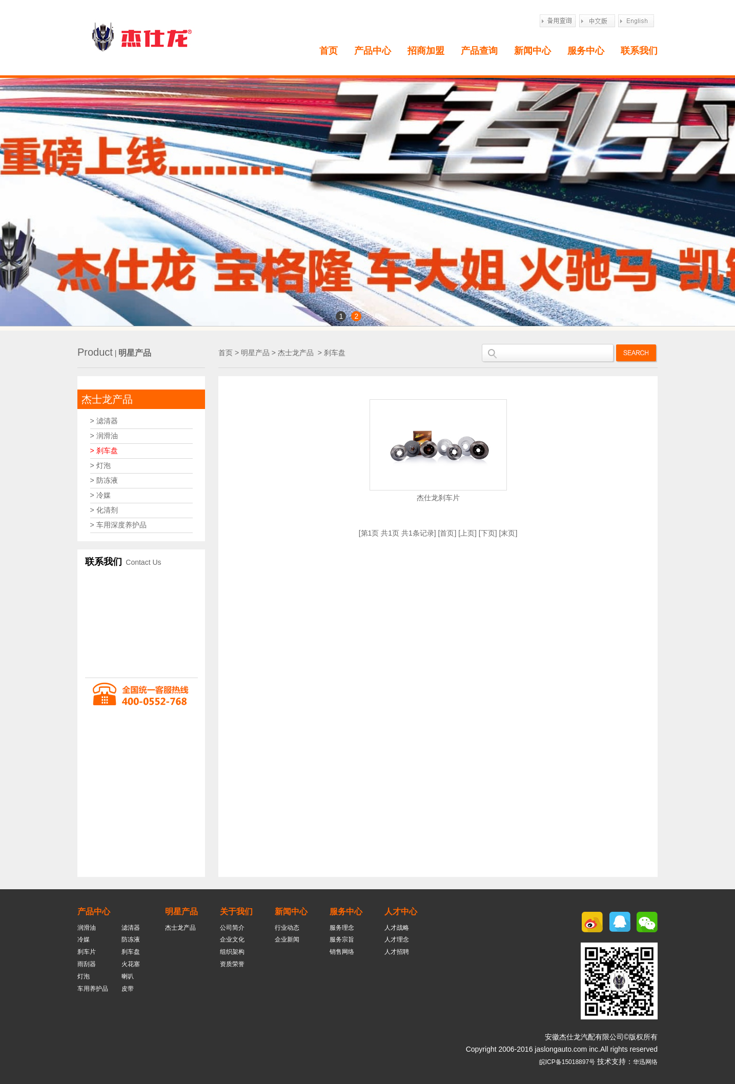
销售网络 (342, 951)
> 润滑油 (104, 436)
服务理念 (342, 927)
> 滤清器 (104, 421)
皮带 (127, 988)
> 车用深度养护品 (118, 525)
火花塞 (130, 964)
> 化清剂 (104, 510)
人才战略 (396, 927)
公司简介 (232, 927)
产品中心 (372, 51)
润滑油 (86, 927)
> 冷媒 (100, 495)
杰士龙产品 (107, 399)
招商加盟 (425, 51)
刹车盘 (334, 353)
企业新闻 (287, 939)
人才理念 (396, 939)
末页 (508, 533)
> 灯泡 (100, 465)
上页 (467, 533)
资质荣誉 (232, 964)
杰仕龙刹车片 (438, 498)
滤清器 (130, 927)
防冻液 (130, 939)
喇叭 (127, 976)
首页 (328, 51)
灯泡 (83, 976)
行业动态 (287, 927)
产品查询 (479, 51)
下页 (488, 533)
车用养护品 (92, 988)
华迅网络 (645, 1062)
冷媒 (83, 939)
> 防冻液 (104, 480)
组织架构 (232, 951)
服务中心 (585, 51)
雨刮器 (86, 964)
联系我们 (639, 51)
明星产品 (255, 353)
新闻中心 (532, 51)
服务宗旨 (342, 939)
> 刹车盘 (104, 450)
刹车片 (86, 951)
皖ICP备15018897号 (567, 1062)
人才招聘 (396, 951)
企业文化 (232, 939)
